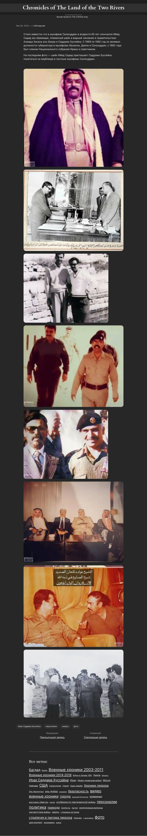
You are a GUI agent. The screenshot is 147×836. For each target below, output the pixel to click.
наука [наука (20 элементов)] (52, 802)
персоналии (51, 726)
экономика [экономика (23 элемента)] (49, 822)
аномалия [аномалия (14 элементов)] (63, 792)
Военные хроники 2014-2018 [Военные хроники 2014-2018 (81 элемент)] (50, 775)
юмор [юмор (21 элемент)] (58, 822)
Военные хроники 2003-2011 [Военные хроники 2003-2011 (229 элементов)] (76, 769)
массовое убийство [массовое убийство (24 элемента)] (38, 802)
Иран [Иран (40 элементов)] (73, 780)
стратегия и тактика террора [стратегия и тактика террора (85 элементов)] (50, 817)
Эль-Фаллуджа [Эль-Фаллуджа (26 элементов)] (36, 791)
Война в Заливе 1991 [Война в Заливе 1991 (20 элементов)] (82, 775)
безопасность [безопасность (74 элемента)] (78, 791)
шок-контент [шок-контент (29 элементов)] (35, 822)
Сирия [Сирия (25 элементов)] (66, 786)
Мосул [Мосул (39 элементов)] (106, 780)
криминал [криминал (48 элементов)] (96, 796)
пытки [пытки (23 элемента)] (75, 808)
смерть (65, 726)
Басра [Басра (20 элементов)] (44, 770)
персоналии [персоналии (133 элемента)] (107, 802)
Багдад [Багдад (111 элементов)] (34, 770)
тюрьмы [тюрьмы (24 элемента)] (78, 818)
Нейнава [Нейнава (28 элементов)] (33, 786)
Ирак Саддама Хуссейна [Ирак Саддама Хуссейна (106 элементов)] (49, 780)
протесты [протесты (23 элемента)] (65, 808)
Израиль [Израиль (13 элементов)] (105, 775)
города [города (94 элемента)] (65, 796)
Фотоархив (39, 25)
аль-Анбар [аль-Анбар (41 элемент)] (51, 791)
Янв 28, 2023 (22, 25)
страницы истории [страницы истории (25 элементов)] (70, 812)
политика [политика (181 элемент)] (37, 807)
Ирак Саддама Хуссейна (29, 726)
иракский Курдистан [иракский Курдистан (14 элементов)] (80, 797)
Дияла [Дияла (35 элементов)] (96, 775)
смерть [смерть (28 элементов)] (55, 812)
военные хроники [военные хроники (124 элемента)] (43, 796)
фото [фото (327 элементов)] (99, 817)
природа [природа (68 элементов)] (54, 807)
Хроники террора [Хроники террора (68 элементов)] (96, 785)
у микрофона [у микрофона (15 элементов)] (88, 818)
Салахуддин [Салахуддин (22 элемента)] (55, 786)
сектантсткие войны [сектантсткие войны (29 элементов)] (39, 812)
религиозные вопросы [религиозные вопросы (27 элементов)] (91, 808)
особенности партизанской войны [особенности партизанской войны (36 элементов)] (75, 802)
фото (76, 726)
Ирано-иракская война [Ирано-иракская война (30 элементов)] (89, 780)
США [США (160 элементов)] (43, 785)
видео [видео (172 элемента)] (95, 791)
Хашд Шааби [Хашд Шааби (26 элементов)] (76, 786)
